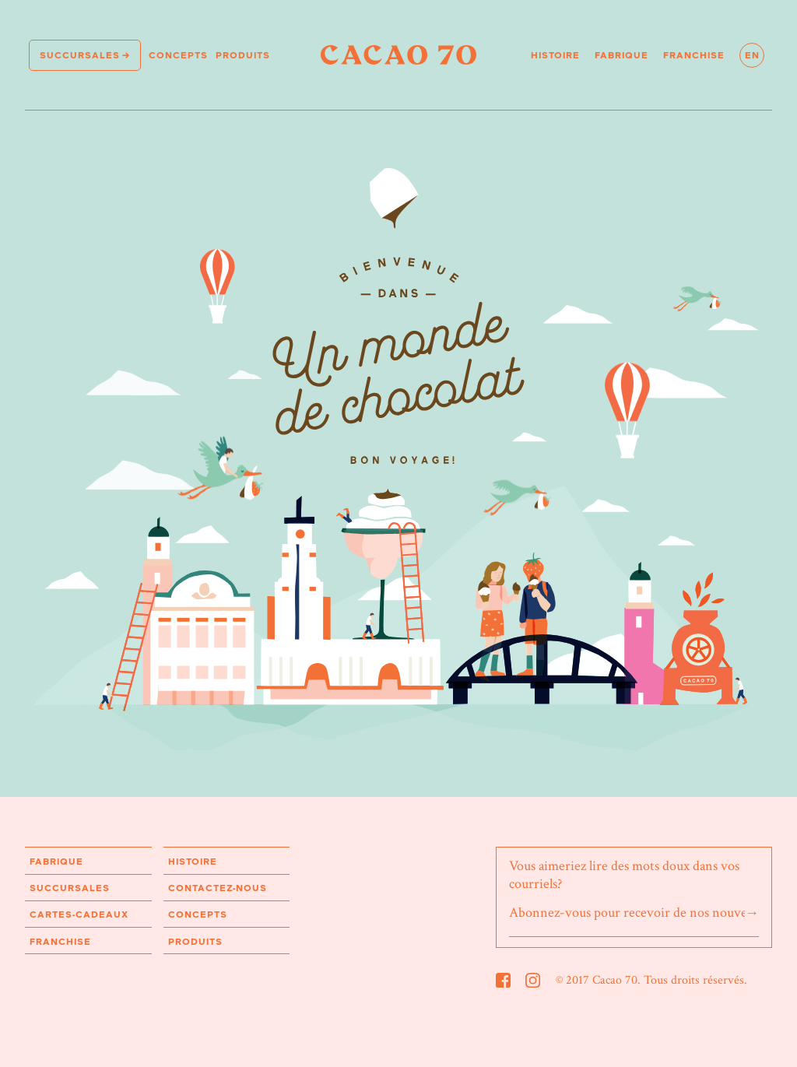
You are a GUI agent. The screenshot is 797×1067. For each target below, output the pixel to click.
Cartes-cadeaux (79, 914)
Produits (243, 55)
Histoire (555, 55)
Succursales (80, 55)
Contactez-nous (217, 888)
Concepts (178, 55)
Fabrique (621, 55)
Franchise (694, 55)
